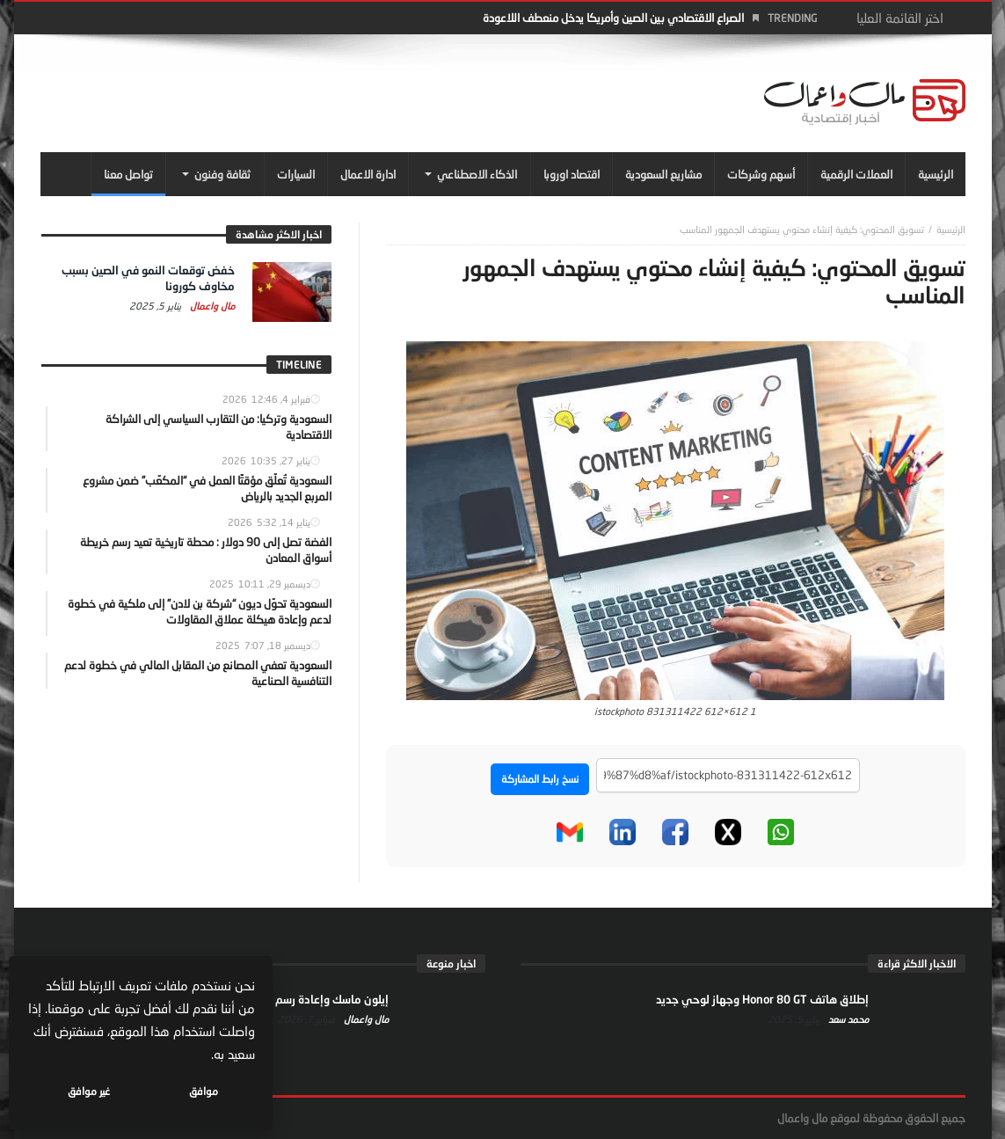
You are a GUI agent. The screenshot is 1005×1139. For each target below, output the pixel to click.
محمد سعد (847, 1019)
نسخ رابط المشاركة (540, 778)
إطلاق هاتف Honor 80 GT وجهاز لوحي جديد (762, 999)
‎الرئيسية (950, 229)
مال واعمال (211, 305)
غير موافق (89, 1091)
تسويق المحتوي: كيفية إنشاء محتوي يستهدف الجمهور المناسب (802, 229)
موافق (203, 1091)
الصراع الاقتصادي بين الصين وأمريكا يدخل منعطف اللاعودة (613, 18)
